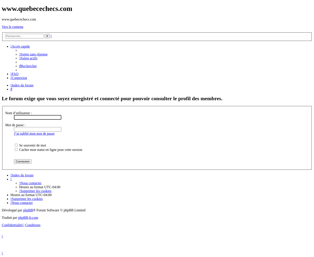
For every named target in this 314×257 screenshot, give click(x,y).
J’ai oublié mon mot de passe (34, 133)
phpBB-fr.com (28, 217)
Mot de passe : (15, 125)
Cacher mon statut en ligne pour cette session (48, 150)
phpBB (28, 210)
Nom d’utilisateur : (18, 113)
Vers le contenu (12, 27)
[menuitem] (33, 54)
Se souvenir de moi (30, 145)
